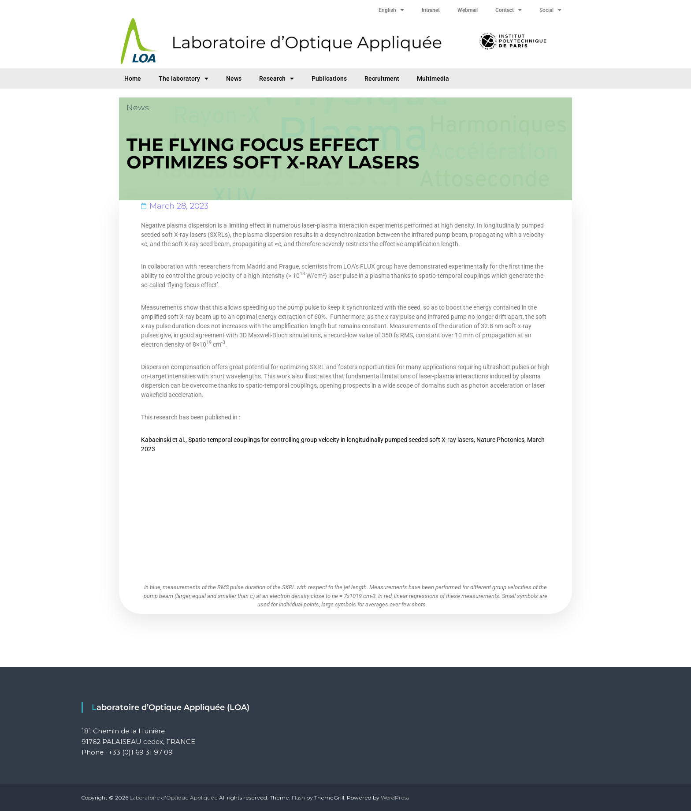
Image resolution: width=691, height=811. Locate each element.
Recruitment (381, 78)
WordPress (395, 797)
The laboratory (183, 78)
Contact (508, 10)
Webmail (467, 10)
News (233, 78)
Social (550, 10)
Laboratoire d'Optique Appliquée (174, 797)
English (391, 10)
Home (132, 78)
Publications (329, 78)
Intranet (431, 10)
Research (276, 78)
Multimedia (433, 78)
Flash (298, 797)
